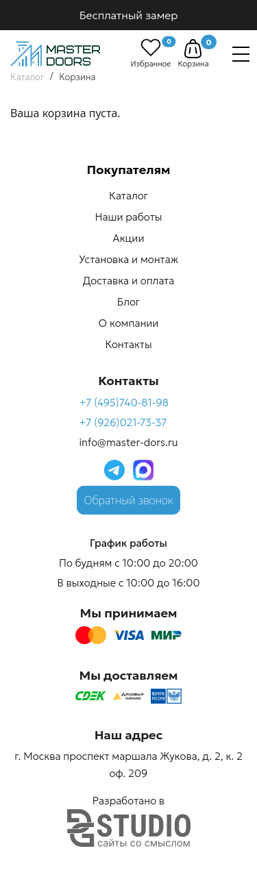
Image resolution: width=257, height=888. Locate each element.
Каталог (128, 195)
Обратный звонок (128, 500)
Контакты (128, 344)
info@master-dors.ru (128, 442)
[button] (193, 48)
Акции (129, 238)
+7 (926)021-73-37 (123, 422)
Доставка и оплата (128, 280)
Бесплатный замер (128, 15)
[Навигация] (240, 54)
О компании (129, 323)
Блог (128, 301)
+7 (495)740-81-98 (124, 402)
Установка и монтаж (128, 259)
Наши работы (128, 216)
